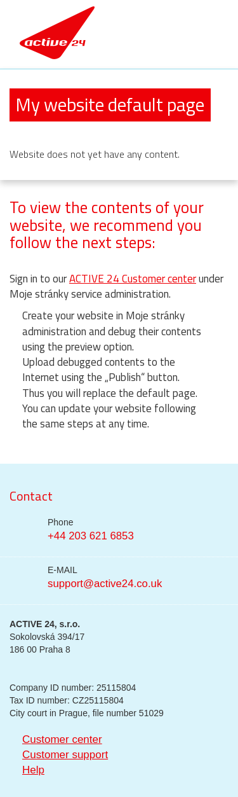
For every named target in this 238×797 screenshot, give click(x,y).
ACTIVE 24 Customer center (132, 278)
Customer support (65, 755)
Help (33, 770)
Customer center (62, 739)
